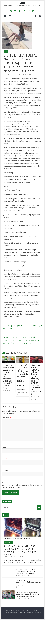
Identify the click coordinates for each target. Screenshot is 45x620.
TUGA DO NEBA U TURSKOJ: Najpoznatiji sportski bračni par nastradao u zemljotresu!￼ (26, 571)
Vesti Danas (22, 10)
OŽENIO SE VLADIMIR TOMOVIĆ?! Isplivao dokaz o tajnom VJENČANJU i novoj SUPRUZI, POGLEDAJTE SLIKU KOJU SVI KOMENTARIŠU (36, 379)
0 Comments (27, 74)
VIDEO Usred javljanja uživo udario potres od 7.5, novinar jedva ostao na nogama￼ (28, 583)
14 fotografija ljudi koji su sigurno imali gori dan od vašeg (22, 327)
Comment (6, 418)
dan (20, 74)
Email (4, 459)
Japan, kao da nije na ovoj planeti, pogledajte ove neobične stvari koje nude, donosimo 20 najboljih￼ (27, 594)
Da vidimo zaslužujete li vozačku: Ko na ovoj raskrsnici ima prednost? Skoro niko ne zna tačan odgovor (8, 375)
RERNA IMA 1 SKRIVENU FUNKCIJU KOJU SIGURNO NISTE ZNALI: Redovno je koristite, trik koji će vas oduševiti (22, 550)
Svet (6, 51)
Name (5, 447)
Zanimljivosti (8, 542)
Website (5, 470)
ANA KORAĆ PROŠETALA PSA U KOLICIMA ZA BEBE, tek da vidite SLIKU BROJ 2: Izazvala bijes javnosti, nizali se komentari (22, 377)
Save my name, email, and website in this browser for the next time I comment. (22, 486)
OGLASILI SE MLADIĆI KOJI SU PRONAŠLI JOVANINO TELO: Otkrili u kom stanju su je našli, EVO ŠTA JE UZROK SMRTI (20, 340)
